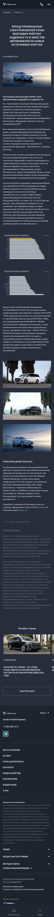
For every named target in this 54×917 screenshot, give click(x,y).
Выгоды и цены (11, 863)
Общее (6, 849)
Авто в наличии (11, 750)
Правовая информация (13, 886)
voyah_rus (22, 510)
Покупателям (10, 779)
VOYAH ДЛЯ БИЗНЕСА (13, 761)
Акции (40, 912)
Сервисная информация (16, 868)
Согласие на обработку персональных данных (23, 889)
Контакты (8, 767)
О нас (6, 790)
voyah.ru (41, 507)
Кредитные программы (15, 856)
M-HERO (7, 755)
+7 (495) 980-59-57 (11, 726)
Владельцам (9, 784)
